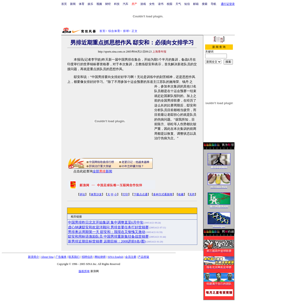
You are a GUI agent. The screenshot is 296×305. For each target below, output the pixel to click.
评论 (82, 194)
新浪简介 (33, 256)
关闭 (192, 194)
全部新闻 (102, 171)
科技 (117, 4)
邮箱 (196, 4)
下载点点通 (141, 194)
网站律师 (100, 256)
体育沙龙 (96, 194)
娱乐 (90, 4)
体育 (81, 4)
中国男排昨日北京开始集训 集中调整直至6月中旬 (105, 222)
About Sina (47, 256)
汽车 (125, 4)
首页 (64, 4)
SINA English (115, 256)
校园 (169, 4)
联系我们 (74, 256)
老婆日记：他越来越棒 (135, 162)
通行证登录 (228, 4)
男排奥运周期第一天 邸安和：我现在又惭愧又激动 (106, 232)
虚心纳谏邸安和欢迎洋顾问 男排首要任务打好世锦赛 (108, 227)
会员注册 (130, 256)
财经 (108, 4)
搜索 (204, 4)
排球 (126, 31)
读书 (160, 4)
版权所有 (84, 271)
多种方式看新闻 (163, 194)
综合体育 (114, 31)
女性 (152, 4)
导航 (213, 4)
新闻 (73, 4)
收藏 (181, 194)
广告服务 (61, 256)
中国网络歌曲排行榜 (101, 162)
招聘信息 (87, 256)
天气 (178, 4)
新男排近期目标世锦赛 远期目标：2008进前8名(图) (107, 241)
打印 (125, 194)
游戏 (143, 4)
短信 (187, 4)
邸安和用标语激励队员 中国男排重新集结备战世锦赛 (108, 236)
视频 (99, 4)
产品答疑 (143, 256)
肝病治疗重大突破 (100, 166)
